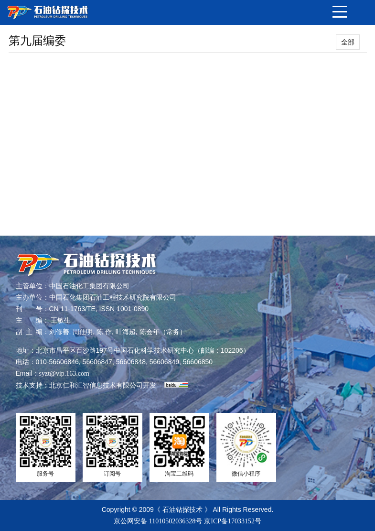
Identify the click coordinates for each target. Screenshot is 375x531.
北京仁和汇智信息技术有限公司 (96, 385)
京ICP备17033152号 (232, 521)
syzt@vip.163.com (64, 373)
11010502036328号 (175, 521)
